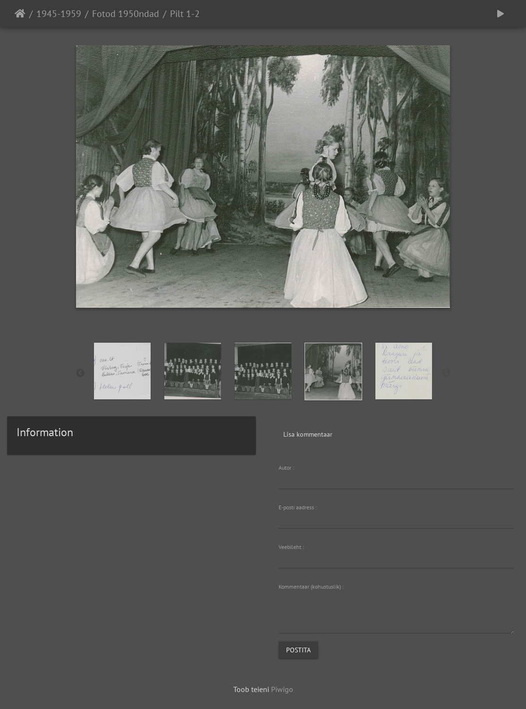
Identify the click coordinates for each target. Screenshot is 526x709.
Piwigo (282, 689)
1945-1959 (58, 14)
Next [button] (446, 373)
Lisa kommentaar (307, 434)
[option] (122, 371)
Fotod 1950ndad (125, 14)
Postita (298, 650)
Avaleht (20, 14)
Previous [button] (80, 373)
